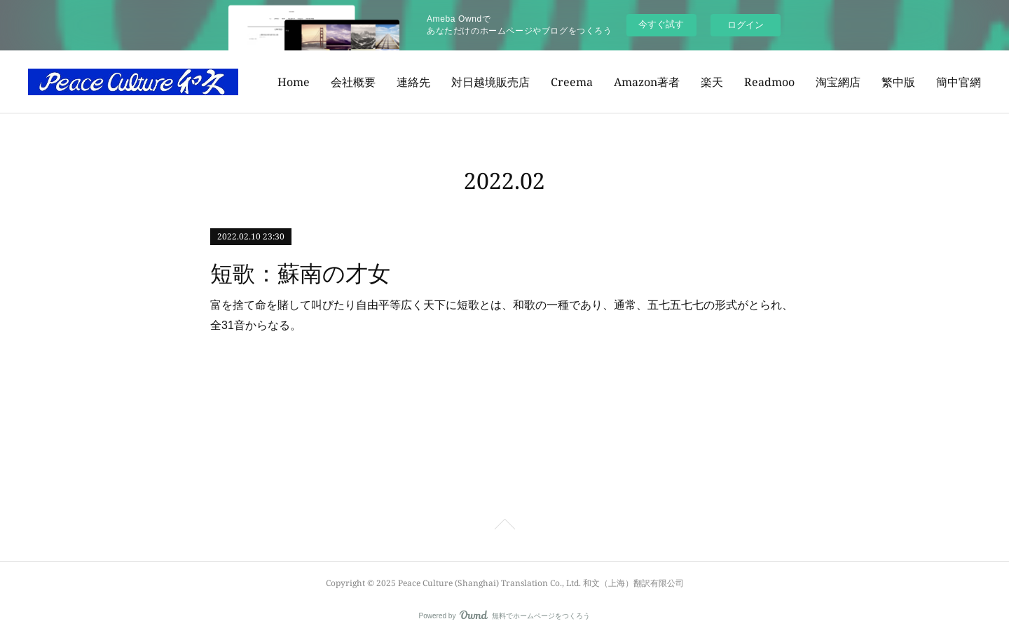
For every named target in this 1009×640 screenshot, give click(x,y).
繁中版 (898, 82)
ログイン (745, 25)
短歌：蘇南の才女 (300, 273)
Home (293, 82)
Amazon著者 (647, 82)
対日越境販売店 (490, 82)
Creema (572, 82)
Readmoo (769, 82)
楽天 (712, 82)
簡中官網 (958, 82)
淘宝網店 (838, 82)
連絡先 (413, 82)
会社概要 (353, 82)
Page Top (504, 526)
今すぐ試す (661, 24)
